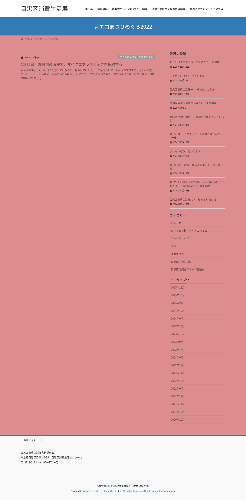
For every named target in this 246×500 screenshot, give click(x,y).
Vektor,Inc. (157, 490)
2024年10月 (178, 311)
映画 (173, 246)
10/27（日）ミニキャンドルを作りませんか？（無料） (196, 135)
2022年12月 (178, 365)
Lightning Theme (108, 490)
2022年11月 (178, 373)
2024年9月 (177, 318)
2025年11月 (178, 287)
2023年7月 (177, 349)
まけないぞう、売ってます (185, 151)
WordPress (88, 490)
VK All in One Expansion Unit (134, 490)
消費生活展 (177, 254)
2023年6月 (177, 357)
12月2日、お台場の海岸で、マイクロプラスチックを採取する (71, 64)
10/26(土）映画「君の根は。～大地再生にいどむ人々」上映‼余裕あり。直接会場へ (197, 184)
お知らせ (176, 223)
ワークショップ (180, 238)
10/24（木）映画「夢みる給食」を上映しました (196, 166)
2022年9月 (177, 388)
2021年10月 (178, 412)
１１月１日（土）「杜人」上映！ (188, 76)
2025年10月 (178, 295)
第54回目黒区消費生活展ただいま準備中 (193, 103)
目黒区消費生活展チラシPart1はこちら (192, 89)
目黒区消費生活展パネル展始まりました (193, 199)
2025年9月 (177, 303)
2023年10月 (178, 334)
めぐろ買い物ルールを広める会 (136, 57)
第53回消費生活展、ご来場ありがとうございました (197, 118)
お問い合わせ (31, 440)
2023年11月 (178, 326)
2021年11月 (178, 404)
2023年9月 (177, 342)
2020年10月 (178, 419)
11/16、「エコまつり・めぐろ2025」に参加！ (196, 62)
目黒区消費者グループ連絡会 (187, 269)
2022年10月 (178, 381)
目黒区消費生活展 (181, 261)
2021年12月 (178, 396)
